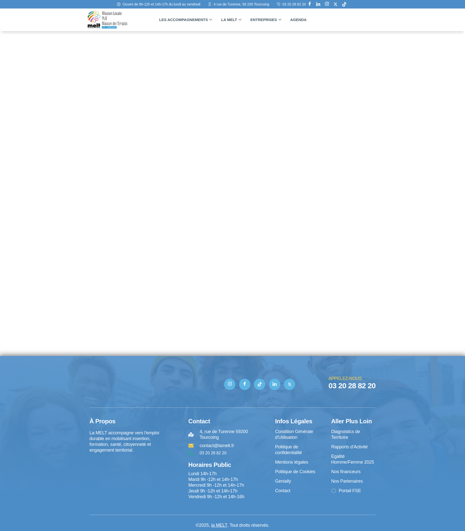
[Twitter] (289, 384)
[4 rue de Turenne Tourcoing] (125, 474)
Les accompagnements (185, 20)
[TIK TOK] (259, 384)
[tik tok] (344, 4)
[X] (335, 4)
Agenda (298, 20)
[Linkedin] (318, 4)
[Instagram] (327, 4)
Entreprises (265, 20)
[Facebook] (309, 4)
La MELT (231, 20)
